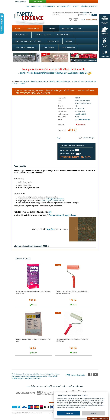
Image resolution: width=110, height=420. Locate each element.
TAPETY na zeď (51, 28)
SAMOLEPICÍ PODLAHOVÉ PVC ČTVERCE (28, 41)
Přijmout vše (69, 413)
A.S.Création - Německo (82, 119)
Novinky (17, 28)
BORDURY (69, 41)
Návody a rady (36, 6)
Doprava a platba (49, 6)
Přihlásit (84, 6)
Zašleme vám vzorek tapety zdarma (62, 215)
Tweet (59, 138)
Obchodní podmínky (64, 6)
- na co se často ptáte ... (76, 375)
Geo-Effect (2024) (80, 114)
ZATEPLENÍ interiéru (49, 47)
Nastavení (93, 413)
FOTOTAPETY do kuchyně (43, 35)
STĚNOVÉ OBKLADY (63, 35)
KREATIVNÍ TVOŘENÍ (68, 47)
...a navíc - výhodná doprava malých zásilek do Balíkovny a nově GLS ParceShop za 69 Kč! (52, 73)
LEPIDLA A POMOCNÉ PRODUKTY (25, 47)
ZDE (49, 212)
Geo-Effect (51, 229)
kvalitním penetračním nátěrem (55, 199)
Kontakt (76, 6)
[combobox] (85, 15)
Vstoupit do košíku (91, 20)
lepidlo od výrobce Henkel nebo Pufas (52, 201)
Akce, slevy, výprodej (33, 28)
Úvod (27, 6)
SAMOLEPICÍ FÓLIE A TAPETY (71, 28)
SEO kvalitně (28, 413)
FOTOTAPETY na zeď (21, 35)
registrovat (93, 6)
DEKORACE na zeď (53, 41)
